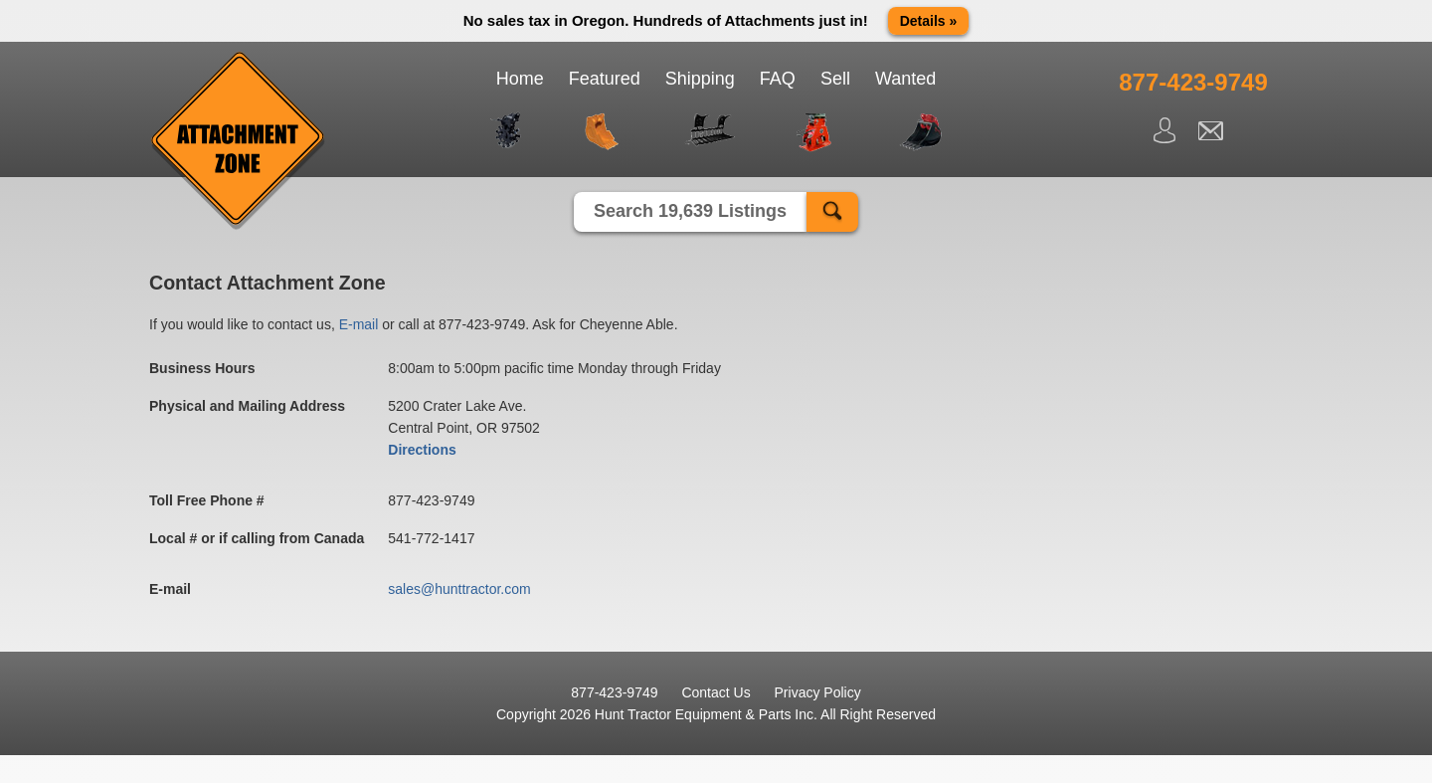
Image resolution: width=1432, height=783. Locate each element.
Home (520, 79)
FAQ (778, 79)
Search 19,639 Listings (690, 211)
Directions (421, 450)
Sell (835, 79)
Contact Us (715, 692)
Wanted (905, 79)
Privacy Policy (818, 692)
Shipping (700, 79)
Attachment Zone (238, 141)
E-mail (359, 324)
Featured (604, 79)
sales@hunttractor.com (459, 589)
